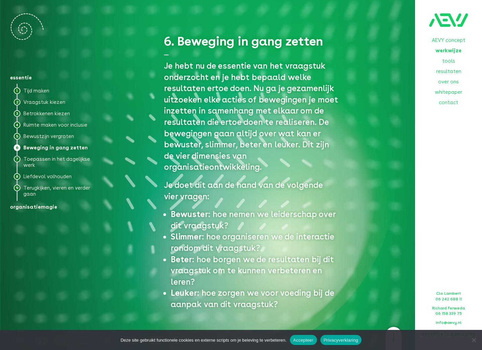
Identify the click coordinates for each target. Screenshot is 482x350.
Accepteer (303, 340)
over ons (448, 82)
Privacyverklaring (341, 340)
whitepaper (448, 92)
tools (448, 61)
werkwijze (448, 51)
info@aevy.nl (449, 322)
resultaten (448, 71)
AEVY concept (448, 40)
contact (448, 102)
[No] (473, 340)
